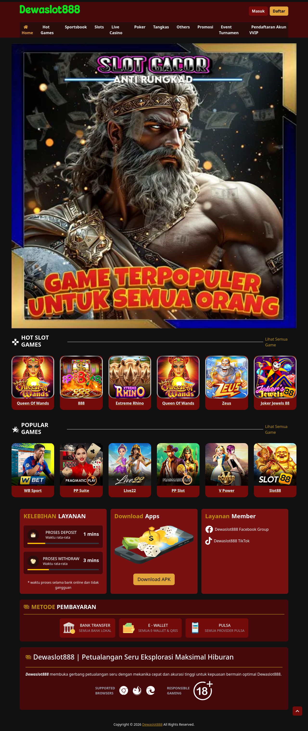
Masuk (258, 11)
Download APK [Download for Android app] (154, 579)
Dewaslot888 (152, 724)
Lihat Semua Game (276, 342)
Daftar (279, 11)
